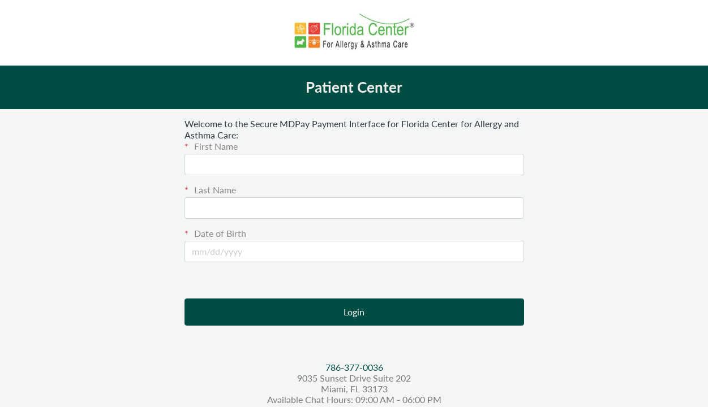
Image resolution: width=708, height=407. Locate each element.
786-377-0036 (354, 367)
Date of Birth (219, 233)
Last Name (214, 189)
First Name (215, 146)
